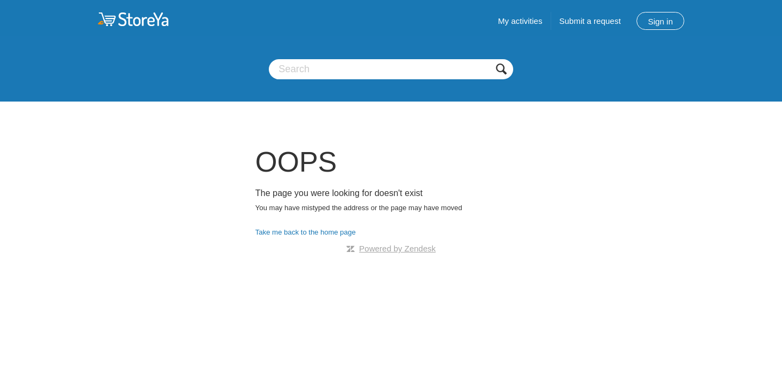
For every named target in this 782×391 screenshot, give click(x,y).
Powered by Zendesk (397, 248)
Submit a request (590, 21)
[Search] (391, 69)
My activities (520, 21)
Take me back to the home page (305, 232)
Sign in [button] (660, 21)
